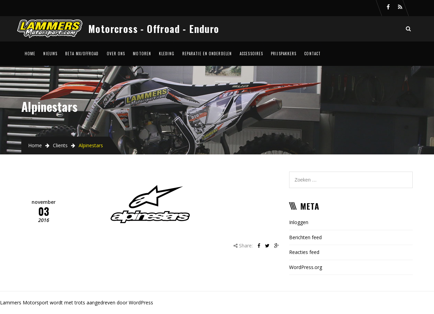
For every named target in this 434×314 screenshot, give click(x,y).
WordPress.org (305, 267)
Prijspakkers (283, 53)
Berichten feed (305, 237)
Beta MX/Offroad (82, 53)
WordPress (141, 302)
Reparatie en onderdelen (207, 53)
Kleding (166, 53)
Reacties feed (304, 252)
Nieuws (50, 53)
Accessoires (251, 53)
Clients (60, 145)
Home (30, 53)
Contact (312, 53)
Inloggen (298, 222)
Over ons (116, 53)
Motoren (142, 53)
